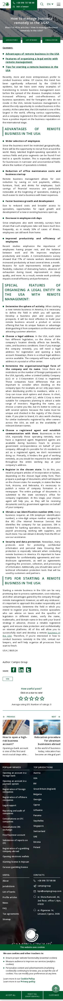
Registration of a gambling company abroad (16, 850)
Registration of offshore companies (15, 798)
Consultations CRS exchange (11, 828)
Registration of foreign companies (14, 790)
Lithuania (37, 810)
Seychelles (38, 820)
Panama (37, 815)
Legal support (9, 805)
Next (54, 717)
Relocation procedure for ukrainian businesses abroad (47, 741)
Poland (36, 847)
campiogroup (44, 886)
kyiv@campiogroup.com (49, 891)
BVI (34, 783)
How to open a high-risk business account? (15, 741)
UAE (35, 836)
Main (8, 27)
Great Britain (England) (44, 789)
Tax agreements (11, 913)
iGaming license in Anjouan (16, 862)
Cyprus (36, 804)
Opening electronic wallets (16, 856)
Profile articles (21, 27)
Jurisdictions (12, 40)
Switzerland (39, 831)
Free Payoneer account (14, 835)
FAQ (5, 908)
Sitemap (7, 919)
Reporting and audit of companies (14, 812)
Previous (11, 717)
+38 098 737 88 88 (25, 2)
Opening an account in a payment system (15, 782)
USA (7, 679)
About (6, 880)
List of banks (31, 40)
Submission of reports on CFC (15, 842)
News (5, 902)
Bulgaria (37, 794)
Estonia (37, 842)
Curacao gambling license (15, 867)
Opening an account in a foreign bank (15, 774)
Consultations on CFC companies (13, 820)
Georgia (37, 799)
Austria (37, 773)
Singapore (38, 826)
